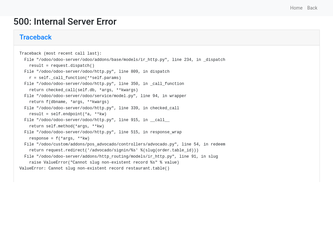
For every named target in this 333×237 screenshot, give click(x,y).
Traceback (35, 37)
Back (312, 8)
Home (296, 8)
